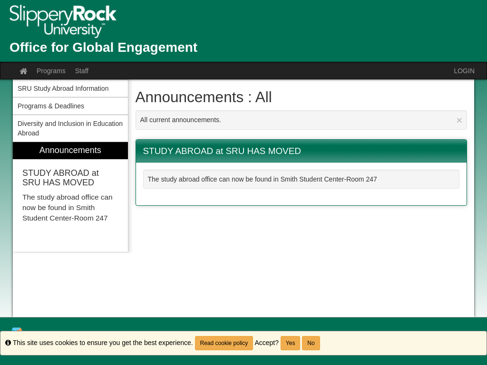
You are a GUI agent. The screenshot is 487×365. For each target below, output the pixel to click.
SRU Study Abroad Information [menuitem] (63, 88)
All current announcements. (301, 120)
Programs (51, 71)
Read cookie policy (224, 343)
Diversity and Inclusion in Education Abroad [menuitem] (70, 128)
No (310, 343)
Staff (82, 71)
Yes (290, 343)
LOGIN (464, 71)
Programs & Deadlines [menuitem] (51, 106)
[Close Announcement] (459, 120)
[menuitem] (70, 197)
